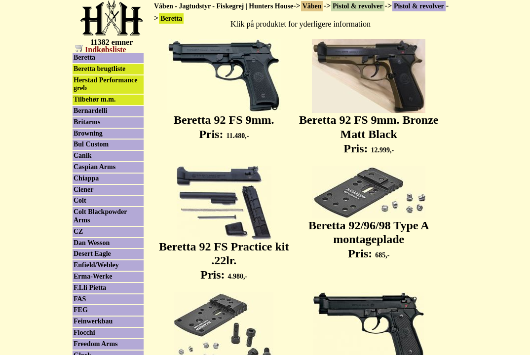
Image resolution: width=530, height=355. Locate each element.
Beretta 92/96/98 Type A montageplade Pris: (368, 234)
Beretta (84, 57)
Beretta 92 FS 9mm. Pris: (224, 122)
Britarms (87, 122)
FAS (80, 299)
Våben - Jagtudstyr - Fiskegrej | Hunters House (223, 6)
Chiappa (86, 178)
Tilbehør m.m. (94, 99)
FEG (81, 310)
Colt (80, 200)
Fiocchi (84, 332)
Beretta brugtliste (99, 68)
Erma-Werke (93, 276)
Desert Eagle (92, 253)
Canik (83, 155)
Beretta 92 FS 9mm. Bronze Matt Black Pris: (368, 129)
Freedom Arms (96, 344)
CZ (78, 231)
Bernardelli (90, 110)
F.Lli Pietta (90, 287)
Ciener (83, 189)
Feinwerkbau (93, 321)
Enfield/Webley (96, 265)
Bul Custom (91, 144)
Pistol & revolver (358, 6)
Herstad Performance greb (105, 84)
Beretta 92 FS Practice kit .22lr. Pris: (224, 255)
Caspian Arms (94, 167)
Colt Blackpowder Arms (100, 216)
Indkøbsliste (100, 49)
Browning (88, 133)
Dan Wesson (92, 243)
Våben (312, 6)
